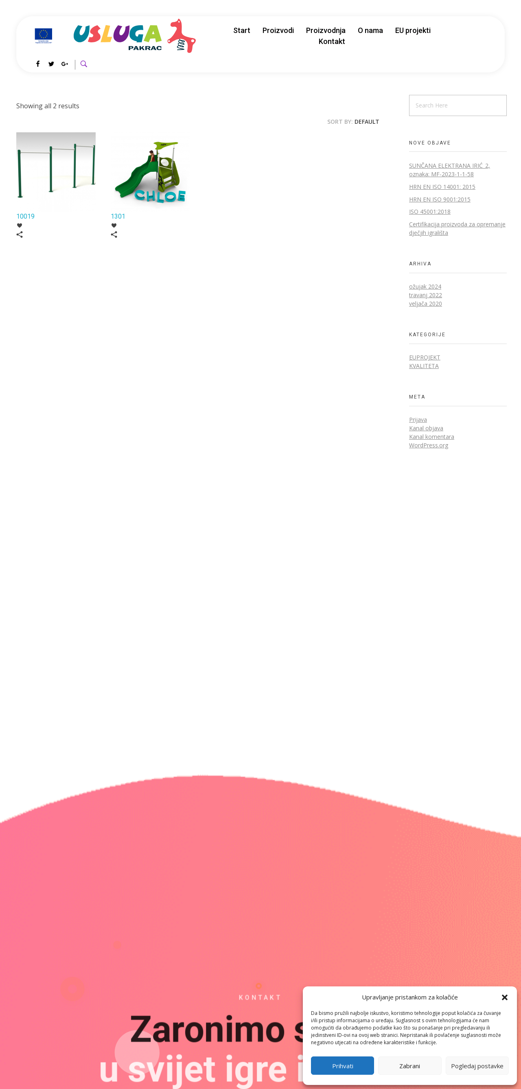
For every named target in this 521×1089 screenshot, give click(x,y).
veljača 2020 (425, 303)
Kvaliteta (424, 366)
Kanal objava (426, 428)
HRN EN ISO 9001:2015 (440, 199)
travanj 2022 (425, 295)
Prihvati (342, 1066)
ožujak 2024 (425, 286)
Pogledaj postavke (477, 1066)
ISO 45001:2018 (430, 211)
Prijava (418, 419)
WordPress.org (428, 445)
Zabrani (409, 1066)
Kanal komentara (431, 436)
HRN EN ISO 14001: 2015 (442, 187)
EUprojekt (424, 357)
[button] (505, 997)
